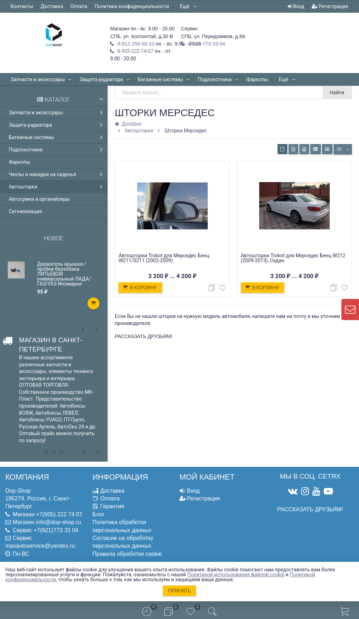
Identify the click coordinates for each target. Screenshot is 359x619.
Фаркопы (252, 79)
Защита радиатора (103, 79)
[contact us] (350, 309)
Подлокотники (215, 79)
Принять (179, 591)
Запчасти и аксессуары (41, 79)
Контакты (22, 6)
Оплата (79, 6)
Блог (98, 514)
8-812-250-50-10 (135, 44)
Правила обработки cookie (127, 554)
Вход (296, 6)
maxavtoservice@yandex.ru (40, 546)
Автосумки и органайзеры (39, 199)
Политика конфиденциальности (132, 6)
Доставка (52, 6)
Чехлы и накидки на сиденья (57, 174)
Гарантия (112, 506)
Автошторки (57, 186)
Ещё (188, 6)
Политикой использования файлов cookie (236, 574)
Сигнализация (25, 211)
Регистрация (330, 6)
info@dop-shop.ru (58, 522)
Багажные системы (161, 79)
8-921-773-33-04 (206, 44)
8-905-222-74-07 (134, 51)
